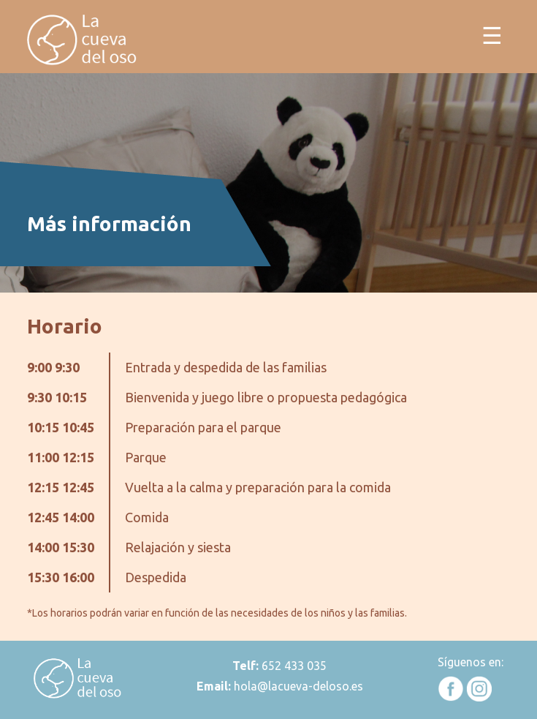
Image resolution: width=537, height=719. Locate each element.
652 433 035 (293, 665)
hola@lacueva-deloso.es (298, 686)
